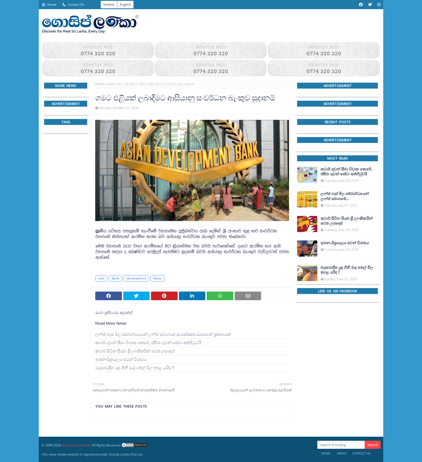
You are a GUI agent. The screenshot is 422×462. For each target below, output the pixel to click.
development (136, 278)
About (342, 453)
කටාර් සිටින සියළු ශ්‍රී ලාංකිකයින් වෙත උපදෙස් (135, 351)
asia (110, 84)
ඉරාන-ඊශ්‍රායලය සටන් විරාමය (121, 359)
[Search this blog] (341, 445)
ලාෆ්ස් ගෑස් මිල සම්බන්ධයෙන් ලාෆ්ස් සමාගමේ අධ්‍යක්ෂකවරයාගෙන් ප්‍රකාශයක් (163, 334)
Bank (115, 278)
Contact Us (73, 4)
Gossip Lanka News (76, 445)
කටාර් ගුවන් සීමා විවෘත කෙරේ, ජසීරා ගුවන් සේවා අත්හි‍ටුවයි (148, 342)
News (157, 278)
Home (49, 4)
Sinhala (108, 4)
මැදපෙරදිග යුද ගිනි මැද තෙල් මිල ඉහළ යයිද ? (134, 367)
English (125, 4)
